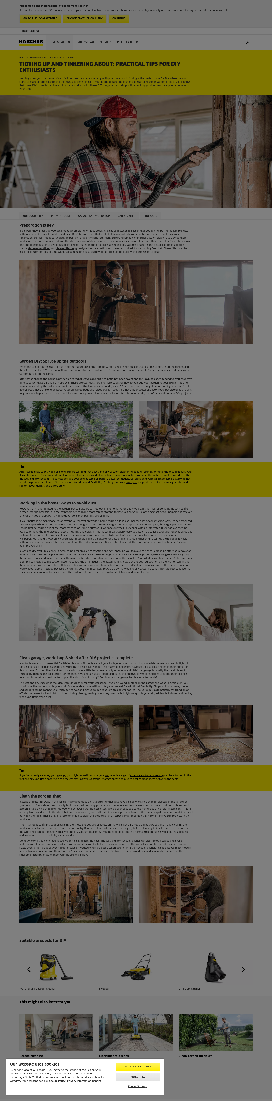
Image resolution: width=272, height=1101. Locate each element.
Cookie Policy (57, 1081)
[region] (85, 1077)
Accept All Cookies (137, 1067)
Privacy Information (79, 1081)
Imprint (96, 1081)
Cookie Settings (137, 1086)
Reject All (137, 1077)
